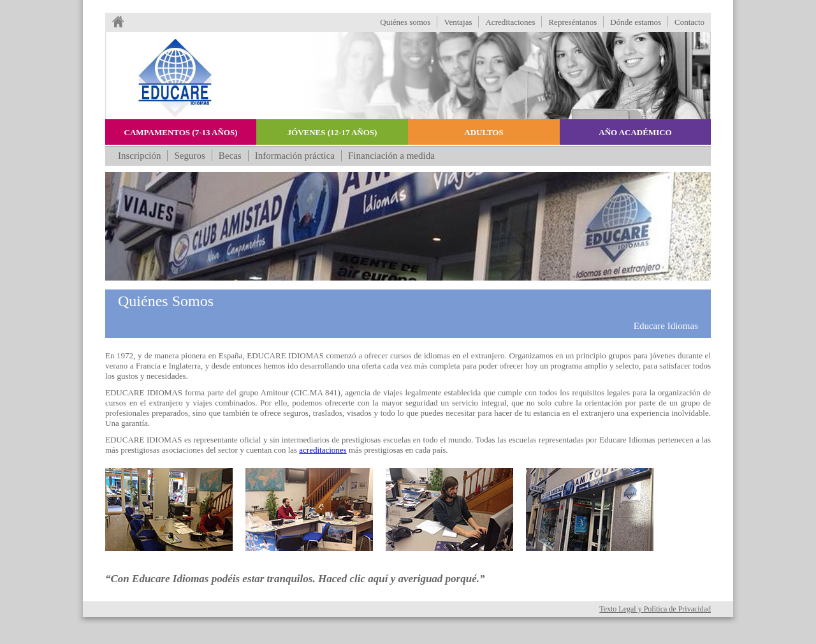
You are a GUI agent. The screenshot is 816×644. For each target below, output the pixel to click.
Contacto (689, 22)
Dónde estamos (635, 22)
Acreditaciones (510, 22)
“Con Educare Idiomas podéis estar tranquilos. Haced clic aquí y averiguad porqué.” (295, 579)
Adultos (483, 132)
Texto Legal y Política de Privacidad (655, 608)
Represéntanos (572, 22)
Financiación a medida (391, 155)
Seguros (189, 155)
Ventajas (458, 22)
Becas (230, 155)
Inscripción (139, 155)
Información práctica (295, 155)
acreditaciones (322, 450)
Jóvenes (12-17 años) (332, 132)
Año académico (635, 132)
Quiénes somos (405, 22)
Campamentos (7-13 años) (181, 132)
